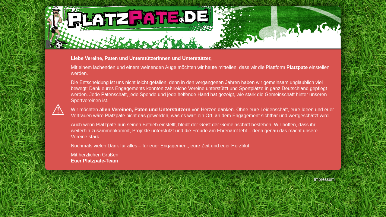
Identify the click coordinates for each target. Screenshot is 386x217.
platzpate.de (137, 18)
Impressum (324, 179)
